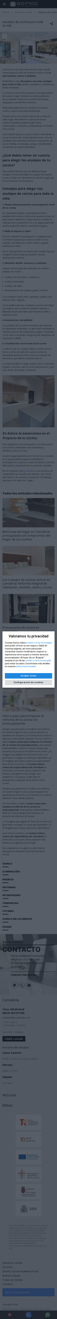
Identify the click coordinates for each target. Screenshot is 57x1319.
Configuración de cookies (28, 682)
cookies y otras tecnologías (39, 643)
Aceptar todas (28, 675)
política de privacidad (26, 666)
